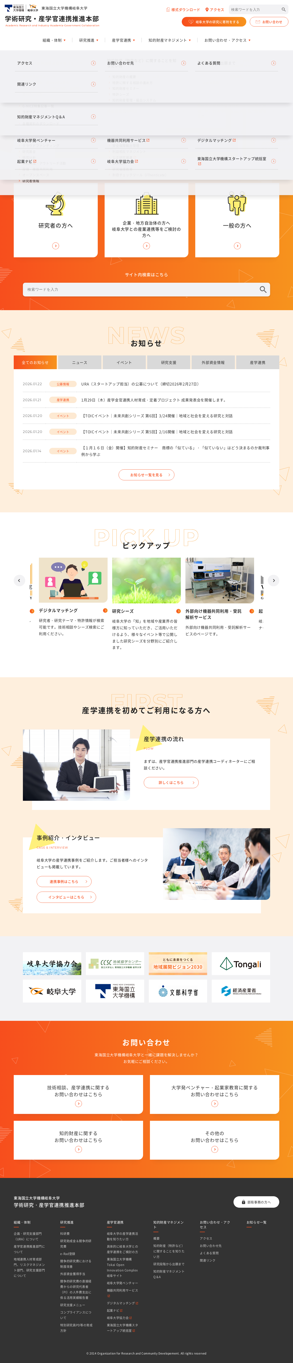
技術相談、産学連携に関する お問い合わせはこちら (78, 1091)
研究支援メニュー (72, 1305)
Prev (19, 580)
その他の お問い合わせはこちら (215, 1136)
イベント (124, 362)
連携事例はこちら (64, 881)
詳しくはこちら (171, 782)
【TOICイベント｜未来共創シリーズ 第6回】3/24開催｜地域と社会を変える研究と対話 (157, 415)
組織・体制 (22, 1222)
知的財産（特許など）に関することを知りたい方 (169, 1251)
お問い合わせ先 (211, 1245)
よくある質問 (209, 1253)
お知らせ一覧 (257, 1222)
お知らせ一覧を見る (146, 474)
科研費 (65, 1233)
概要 (156, 1238)
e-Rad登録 (67, 1253)
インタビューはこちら (66, 897)
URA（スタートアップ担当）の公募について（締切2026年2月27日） (141, 384)
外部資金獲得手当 (72, 1274)
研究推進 (67, 1222)
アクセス (206, 1238)
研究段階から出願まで (169, 1264)
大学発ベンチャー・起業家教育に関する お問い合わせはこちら (214, 1091)
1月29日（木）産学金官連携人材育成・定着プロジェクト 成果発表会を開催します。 (154, 400)
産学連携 (257, 362)
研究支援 (168, 362)
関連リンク (207, 1260)
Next (273, 580)
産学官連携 (115, 1222)
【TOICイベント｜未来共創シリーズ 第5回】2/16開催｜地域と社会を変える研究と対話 (157, 431)
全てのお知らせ (35, 362)
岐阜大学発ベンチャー (122, 1283)
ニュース (79, 362)
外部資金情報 (213, 362)
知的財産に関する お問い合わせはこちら (78, 1136)
